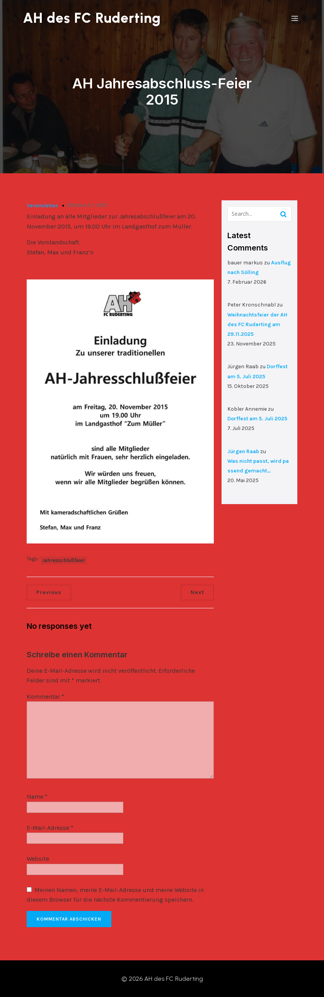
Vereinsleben (42, 205)
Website (38, 858)
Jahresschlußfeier (63, 560)
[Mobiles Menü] (294, 18)
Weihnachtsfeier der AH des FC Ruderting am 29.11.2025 (257, 324)
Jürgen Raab (243, 451)
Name (37, 796)
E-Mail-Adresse (50, 827)
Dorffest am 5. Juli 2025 (257, 418)
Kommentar (45, 696)
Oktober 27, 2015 (86, 205)
